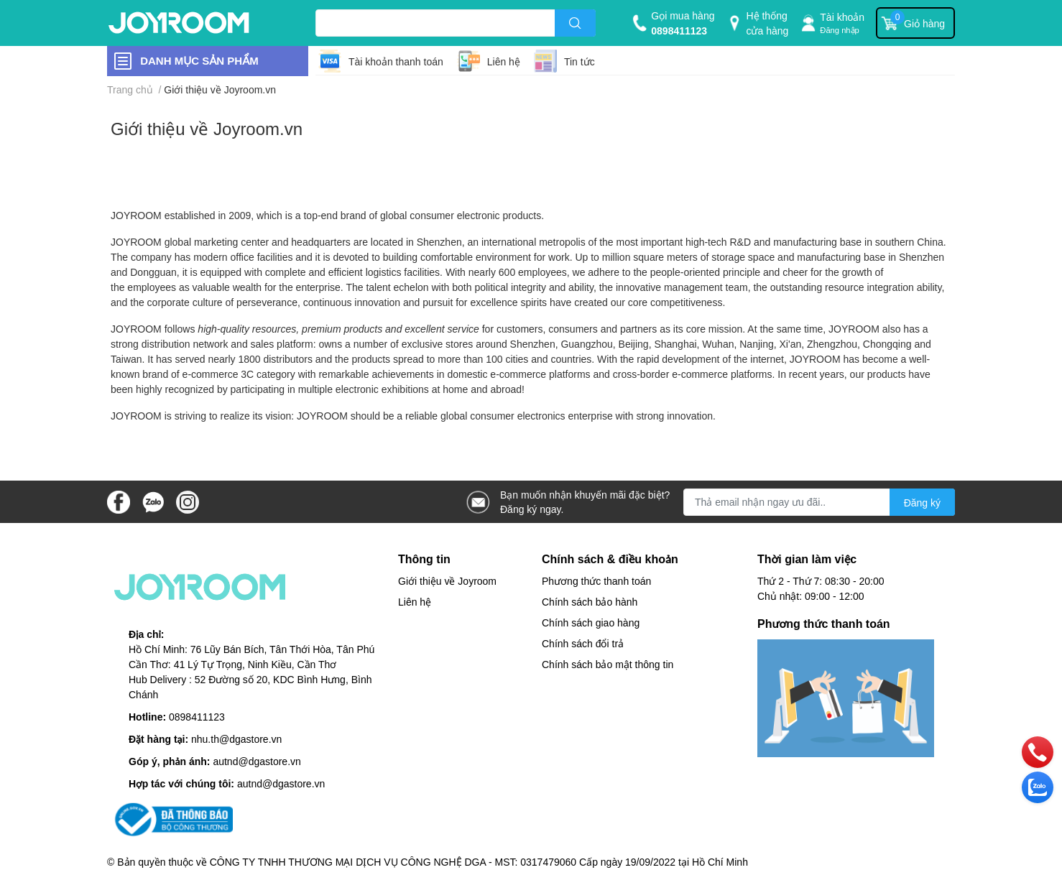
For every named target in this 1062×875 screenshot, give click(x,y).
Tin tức (579, 61)
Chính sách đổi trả (583, 643)
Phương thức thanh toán (596, 581)
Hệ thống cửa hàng (767, 23)
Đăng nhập (839, 29)
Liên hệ (503, 61)
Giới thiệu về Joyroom (447, 581)
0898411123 (679, 30)
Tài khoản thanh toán (395, 61)
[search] (575, 23)
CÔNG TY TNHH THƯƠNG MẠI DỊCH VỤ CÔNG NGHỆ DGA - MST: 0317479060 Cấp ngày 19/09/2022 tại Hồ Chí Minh (479, 862)
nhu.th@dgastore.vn (236, 739)
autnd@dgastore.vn (256, 761)
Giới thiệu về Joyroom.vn (207, 128)
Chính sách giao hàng (590, 622)
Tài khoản (842, 17)
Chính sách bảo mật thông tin (607, 664)
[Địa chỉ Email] (819, 502)
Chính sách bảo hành (589, 602)
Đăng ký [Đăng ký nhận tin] (922, 502)
